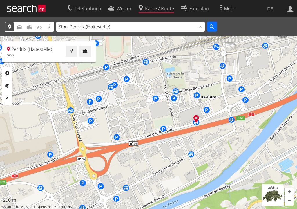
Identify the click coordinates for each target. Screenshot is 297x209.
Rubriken (7, 73)
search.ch (11, 207)
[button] (289, 192)
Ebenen (7, 86)
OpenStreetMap (48, 207)
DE (270, 9)
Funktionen (7, 98)
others (67, 207)
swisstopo (27, 207)
